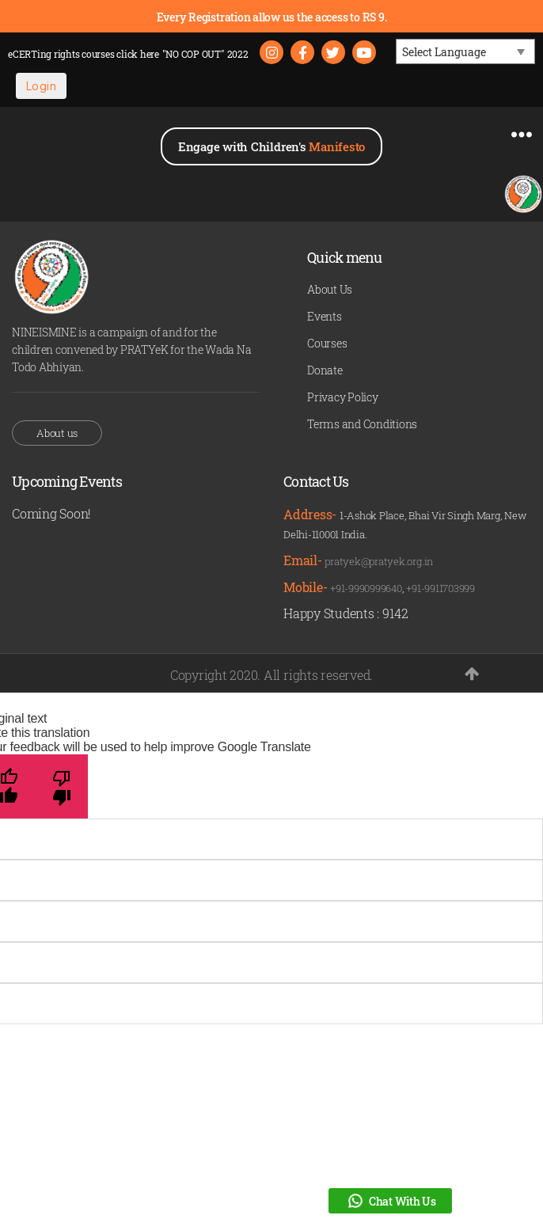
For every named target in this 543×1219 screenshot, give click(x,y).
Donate (325, 370)
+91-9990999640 (366, 588)
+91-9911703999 (440, 588)
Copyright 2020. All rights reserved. (271, 674)
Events (324, 316)
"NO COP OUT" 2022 (205, 53)
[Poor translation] (61, 786)
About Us (329, 289)
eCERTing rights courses (83, 53)
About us (57, 433)
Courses (327, 343)
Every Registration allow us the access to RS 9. (272, 17)
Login (41, 86)
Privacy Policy (342, 396)
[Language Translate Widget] (465, 51)
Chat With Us (390, 1201)
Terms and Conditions (362, 423)
